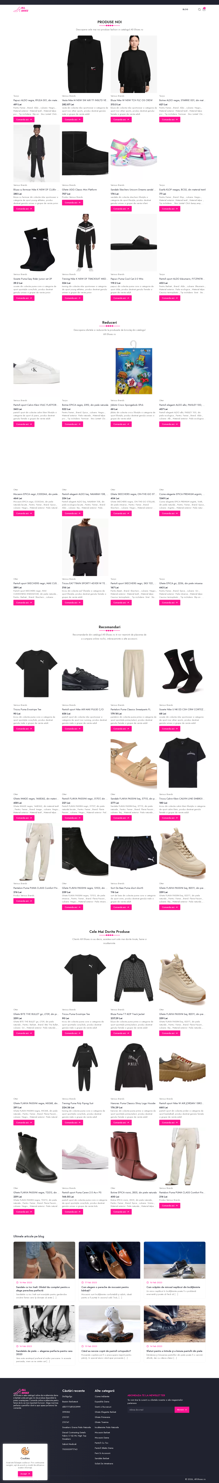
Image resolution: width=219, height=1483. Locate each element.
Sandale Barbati (102, 1458)
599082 (66, 1412)
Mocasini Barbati (102, 1432)
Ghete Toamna (101, 1422)
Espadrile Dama (102, 1401)
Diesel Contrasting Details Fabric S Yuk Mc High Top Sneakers (74, 1435)
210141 (65, 1422)
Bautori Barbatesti (70, 1401)
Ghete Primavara (102, 1417)
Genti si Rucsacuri (103, 1406)
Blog (185, 9)
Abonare (182, 1409)
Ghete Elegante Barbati (105, 1412)
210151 (65, 1417)
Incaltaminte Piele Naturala (107, 1427)
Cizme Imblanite (102, 1396)
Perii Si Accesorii (102, 1453)
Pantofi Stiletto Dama (104, 1448)
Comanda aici (24, 119)
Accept (25, 1473)
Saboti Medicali (69, 1444)
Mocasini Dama (102, 1437)
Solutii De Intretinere (104, 1463)
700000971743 (69, 1449)
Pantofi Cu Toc (101, 1442)
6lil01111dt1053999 (71, 1406)
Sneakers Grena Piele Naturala (76, 1427)
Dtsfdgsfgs (67, 1396)
